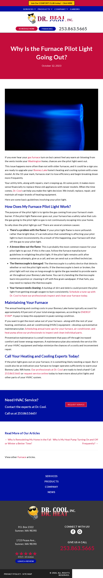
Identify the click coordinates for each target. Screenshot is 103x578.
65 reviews (29, 557)
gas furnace (34, 157)
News (51, 492)
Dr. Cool (17, 190)
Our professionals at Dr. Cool (47, 369)
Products (44, 9)
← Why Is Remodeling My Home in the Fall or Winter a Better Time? (28, 441)
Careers (75, 9)
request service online (36, 373)
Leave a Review (26, 561)
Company (60, 9)
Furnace (21, 457)
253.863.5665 (12, 373)
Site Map (27, 574)
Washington (34, 161)
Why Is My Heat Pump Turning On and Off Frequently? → (75, 441)
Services (28, 9)
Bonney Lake (40, 170)
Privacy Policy (12, 574)
